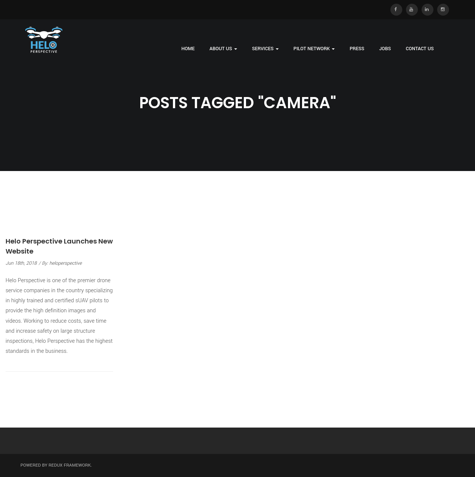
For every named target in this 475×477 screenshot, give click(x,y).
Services (265, 48)
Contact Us (420, 48)
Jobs (385, 48)
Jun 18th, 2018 (21, 263)
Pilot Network (314, 48)
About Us (223, 48)
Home (188, 48)
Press (357, 48)
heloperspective (65, 263)
